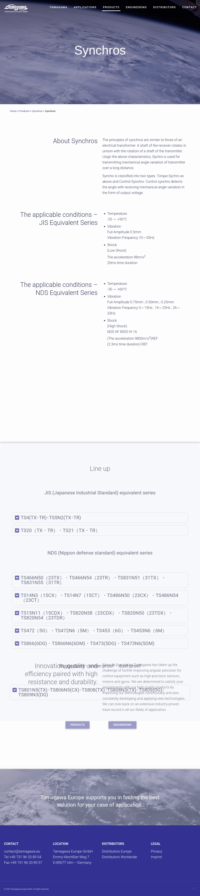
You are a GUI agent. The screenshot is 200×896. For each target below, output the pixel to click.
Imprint (156, 857)
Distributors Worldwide (119, 857)
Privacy (156, 851)
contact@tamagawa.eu (22, 851)
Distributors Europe (117, 851)
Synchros (37, 111)
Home (13, 111)
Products (24, 111)
